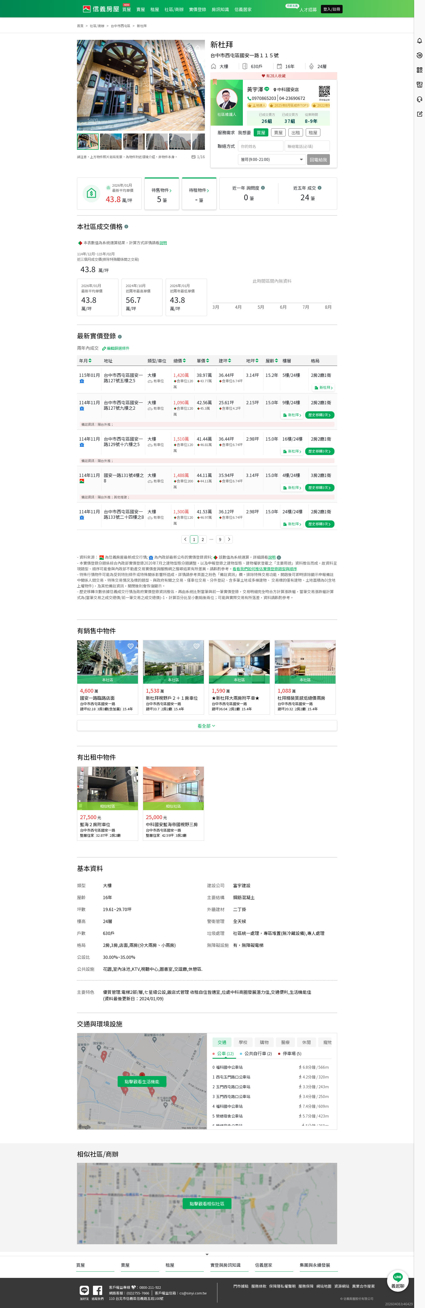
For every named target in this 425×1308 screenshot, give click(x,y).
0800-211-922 (150, 1287)
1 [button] (194, 539)
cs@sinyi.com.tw (193, 1293)
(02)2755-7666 (138, 1293)
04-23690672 (292, 98)
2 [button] (203, 539)
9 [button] (220, 539)
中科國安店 (288, 89)
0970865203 (264, 98)
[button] (185, 539)
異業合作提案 (363, 1286)
